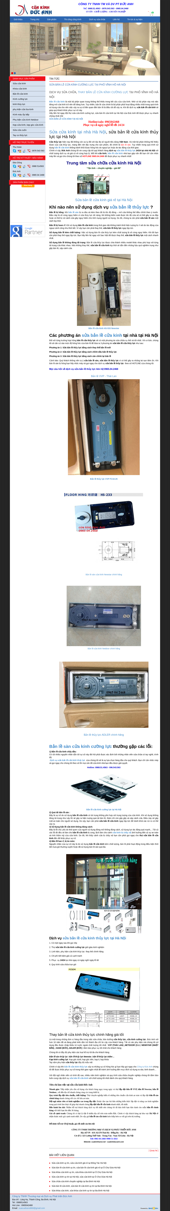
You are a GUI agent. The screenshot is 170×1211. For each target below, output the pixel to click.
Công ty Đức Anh (144, 1067)
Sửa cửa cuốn (20, 130)
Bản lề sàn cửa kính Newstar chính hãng (104, 574)
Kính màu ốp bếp (21, 114)
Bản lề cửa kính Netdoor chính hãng (104, 648)
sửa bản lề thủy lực (126, 150)
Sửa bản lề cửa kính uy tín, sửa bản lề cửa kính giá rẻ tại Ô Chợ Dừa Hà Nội (86, 1167)
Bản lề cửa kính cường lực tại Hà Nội (103, 809)
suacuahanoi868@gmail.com (32, 1208)
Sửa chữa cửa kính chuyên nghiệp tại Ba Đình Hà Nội (76, 1181)
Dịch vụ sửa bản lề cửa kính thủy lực (67, 760)
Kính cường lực (20, 99)
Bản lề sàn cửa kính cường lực (80, 746)
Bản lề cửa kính (20, 94)
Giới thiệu (18, 19)
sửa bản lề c (94, 335)
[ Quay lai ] (153, 1150)
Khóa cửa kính (20, 88)
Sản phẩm (51, 19)
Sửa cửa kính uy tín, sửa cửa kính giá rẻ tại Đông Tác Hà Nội (79, 1163)
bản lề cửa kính (61, 147)
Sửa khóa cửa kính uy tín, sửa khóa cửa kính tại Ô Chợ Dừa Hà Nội (82, 1172)
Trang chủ (34, 19)
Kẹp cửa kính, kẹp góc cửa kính (28, 125)
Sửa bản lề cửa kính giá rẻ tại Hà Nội (103, 200)
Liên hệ (116, 19)
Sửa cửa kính (19, 83)
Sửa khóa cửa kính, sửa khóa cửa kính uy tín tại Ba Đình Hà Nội (80, 1190)
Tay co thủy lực (20, 135)
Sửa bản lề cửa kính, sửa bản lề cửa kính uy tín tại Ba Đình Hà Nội (82, 1186)
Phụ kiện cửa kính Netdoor (25, 119)
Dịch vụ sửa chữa (97, 19)
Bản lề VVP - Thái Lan (103, 376)
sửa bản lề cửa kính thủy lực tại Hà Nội (94, 938)
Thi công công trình (72, 19)
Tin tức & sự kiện (135, 19)
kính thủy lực (19, 104)
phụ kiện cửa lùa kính (23, 109)
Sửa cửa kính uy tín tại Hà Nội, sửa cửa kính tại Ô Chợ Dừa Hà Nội (82, 1177)
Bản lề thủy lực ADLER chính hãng (104, 734)
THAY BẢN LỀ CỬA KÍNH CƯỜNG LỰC (103, 92)
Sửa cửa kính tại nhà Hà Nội (77, 132)
